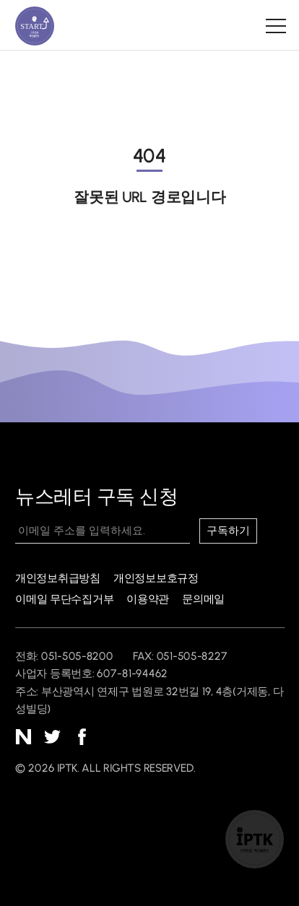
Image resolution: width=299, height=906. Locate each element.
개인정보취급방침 (57, 578)
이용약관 (147, 599)
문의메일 (203, 599)
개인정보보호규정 (155, 578)
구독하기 (229, 530)
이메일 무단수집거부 (64, 599)
